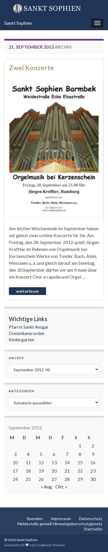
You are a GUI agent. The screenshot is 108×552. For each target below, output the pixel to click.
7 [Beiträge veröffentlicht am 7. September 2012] (67, 454)
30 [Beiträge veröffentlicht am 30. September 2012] (93, 479)
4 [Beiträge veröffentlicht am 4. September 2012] (28, 454)
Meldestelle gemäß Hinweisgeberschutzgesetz (59, 523)
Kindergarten (21, 339)
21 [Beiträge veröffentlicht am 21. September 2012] (67, 470)
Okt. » (61, 486)
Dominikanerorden (26, 333)
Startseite (93, 528)
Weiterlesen (27, 291)
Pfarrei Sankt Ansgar (29, 327)
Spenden (34, 518)
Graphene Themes (50, 545)
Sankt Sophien (18, 23)
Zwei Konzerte (31, 68)
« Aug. (47, 486)
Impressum (61, 518)
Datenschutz (90, 518)
